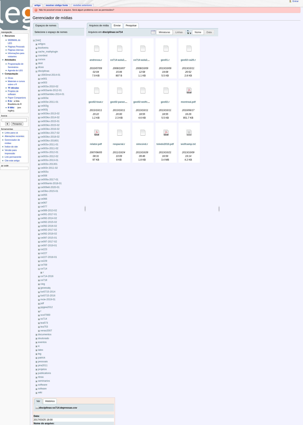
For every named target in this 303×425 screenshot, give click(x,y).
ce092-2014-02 (48, 218)
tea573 (44, 323)
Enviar (117, 25)
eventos (42, 342)
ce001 (43, 78)
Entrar (296, 1)
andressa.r (96, 60)
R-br (10, 101)
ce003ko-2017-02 (50, 133)
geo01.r (165, 60)
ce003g (44, 105)
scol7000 (45, 315)
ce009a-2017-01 (49, 179)
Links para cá (11, 133)
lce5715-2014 (47, 291)
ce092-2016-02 (48, 226)
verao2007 (46, 330)
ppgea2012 (46, 307)
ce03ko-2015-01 (49, 191)
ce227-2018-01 (48, 257)
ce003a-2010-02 (49, 86)
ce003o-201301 (48, 164)
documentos (44, 334)
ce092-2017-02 (48, 229)
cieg (42, 284)
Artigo (37, 5)
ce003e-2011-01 (49, 102)
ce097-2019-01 (48, 245)
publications (44, 373)
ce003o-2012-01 (49, 152)
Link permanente (13, 157)
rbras (41, 377)
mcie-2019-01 (47, 299)
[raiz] (38, 40)
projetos (42, 369)
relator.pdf (96, 144)
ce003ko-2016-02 (50, 129)
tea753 (44, 326)
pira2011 (43, 365)
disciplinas (43, 71)
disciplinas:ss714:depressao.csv (58, 407)
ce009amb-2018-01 (51, 183)
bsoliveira (43, 47)
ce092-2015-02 (48, 222)
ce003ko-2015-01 (50, 121)
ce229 (43, 261)
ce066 (43, 199)
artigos (41, 44)
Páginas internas (16, 50)
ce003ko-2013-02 (50, 113)
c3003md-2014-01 (50, 75)
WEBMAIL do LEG (14, 41)
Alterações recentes (14, 136)
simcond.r (142, 144)
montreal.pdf (188, 102)
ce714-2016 (46, 276)
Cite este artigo (12, 160)
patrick (41, 357)
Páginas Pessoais (16, 46)
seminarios (44, 381)
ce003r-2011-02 (49, 168)
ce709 (43, 264)
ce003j (44, 109)
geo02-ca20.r (188, 60)
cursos (41, 59)
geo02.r (165, 102)
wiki (40, 392)
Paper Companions (17, 98)
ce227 (43, 253)
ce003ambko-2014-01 (52, 94)
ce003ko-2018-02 (50, 136)
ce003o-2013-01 (49, 160)
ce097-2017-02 (48, 241)
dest (40, 63)
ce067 (43, 202)
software (42, 384)
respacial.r (119, 144)
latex (40, 350)
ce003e (44, 98)
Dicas (10, 78)
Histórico (50, 401)
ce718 (43, 280)
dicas (41, 67)
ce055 (43, 195)
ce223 (43, 249)
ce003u (44, 171)
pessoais (43, 361)
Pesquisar (131, 25)
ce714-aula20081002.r (122, 60)
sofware (42, 388)
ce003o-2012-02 (49, 156)
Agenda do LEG (15, 70)
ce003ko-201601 (49, 140)
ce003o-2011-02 (49, 148)
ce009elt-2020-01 (50, 187)
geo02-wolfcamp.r (143, 102)
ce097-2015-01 (48, 237)
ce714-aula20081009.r (145, 60)
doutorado (43, 338)
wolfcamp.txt (188, 144)
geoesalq (45, 287)
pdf (42, 303)
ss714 (43, 318)
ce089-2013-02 (48, 210)
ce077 (43, 206)
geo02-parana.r (119, 102)
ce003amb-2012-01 (51, 90)
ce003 (43, 82)
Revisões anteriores (82, 5)
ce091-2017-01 (48, 214)
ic (39, 346)
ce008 (43, 175)
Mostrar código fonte (57, 5)
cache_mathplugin (48, 51)
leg (39, 353)
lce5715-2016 (47, 295)
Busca (4, 116)
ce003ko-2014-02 (50, 117)
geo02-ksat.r (96, 102)
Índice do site (11, 146)
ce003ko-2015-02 (50, 125)
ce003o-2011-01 (49, 144)
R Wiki (11, 107)
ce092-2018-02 (48, 233)
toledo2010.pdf (165, 144)
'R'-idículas (13, 88)
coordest (43, 55)
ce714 (43, 268)
